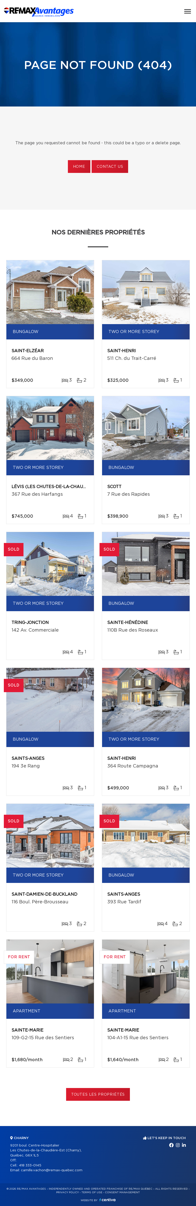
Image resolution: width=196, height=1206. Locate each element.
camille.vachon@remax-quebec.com (51, 1170)
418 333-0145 (30, 1165)
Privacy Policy (67, 1192)
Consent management (122, 1192)
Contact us (110, 167)
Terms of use (91, 1192)
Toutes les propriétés (98, 1094)
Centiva (107, 1199)
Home (79, 167)
